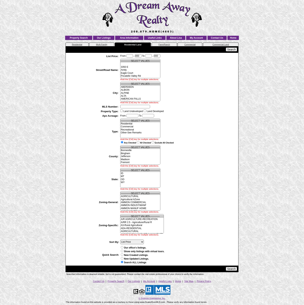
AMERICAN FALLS (140, 98)
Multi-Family (101, 44)
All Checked (145, 143)
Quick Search (110, 254)
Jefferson (140, 156)
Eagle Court (140, 73)
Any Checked (130, 143)
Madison (140, 159)
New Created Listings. (134, 255)
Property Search (79, 37)
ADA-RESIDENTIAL (142, 228)
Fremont (140, 162)
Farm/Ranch (164, 44)
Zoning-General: (109, 202)
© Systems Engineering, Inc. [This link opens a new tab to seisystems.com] (152, 298)
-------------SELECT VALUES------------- (140, 61)
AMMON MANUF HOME (140, 208)
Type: (115, 131)
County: (114, 156)
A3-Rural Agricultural (142, 225)
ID (140, 173)
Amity (140, 70)
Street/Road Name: (107, 70)
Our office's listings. (133, 247)
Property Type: (110, 111)
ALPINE (140, 93)
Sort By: (114, 242)
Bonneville (140, 150)
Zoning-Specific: (109, 225)
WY (140, 182)
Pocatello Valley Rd (140, 76)
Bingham (140, 153)
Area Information (129, 37)
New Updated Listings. (135, 258)
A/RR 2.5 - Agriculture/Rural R (142, 222)
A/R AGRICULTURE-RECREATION (142, 219)
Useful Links (155, 37)
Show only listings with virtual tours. (142, 251)
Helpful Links (165, 281)
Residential (77, 44)
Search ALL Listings (135, 262)
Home (233, 37)
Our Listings (104, 37)
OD (140, 179)
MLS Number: (110, 106)
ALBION (140, 90)
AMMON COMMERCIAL (140, 202)
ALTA (140, 96)
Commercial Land (220, 44)
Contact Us (217, 37)
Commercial (190, 44)
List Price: (112, 56)
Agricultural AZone (140, 199)
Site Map (188, 281)
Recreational (140, 129)
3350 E (140, 67)
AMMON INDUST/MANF (140, 205)
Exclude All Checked (164, 143)
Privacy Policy (204, 281)
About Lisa (176, 37)
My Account (196, 37)
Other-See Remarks (140, 132)
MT (140, 176)
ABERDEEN (140, 87)
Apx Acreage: (110, 115)
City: (116, 92)
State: (115, 179)
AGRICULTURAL (140, 196)
